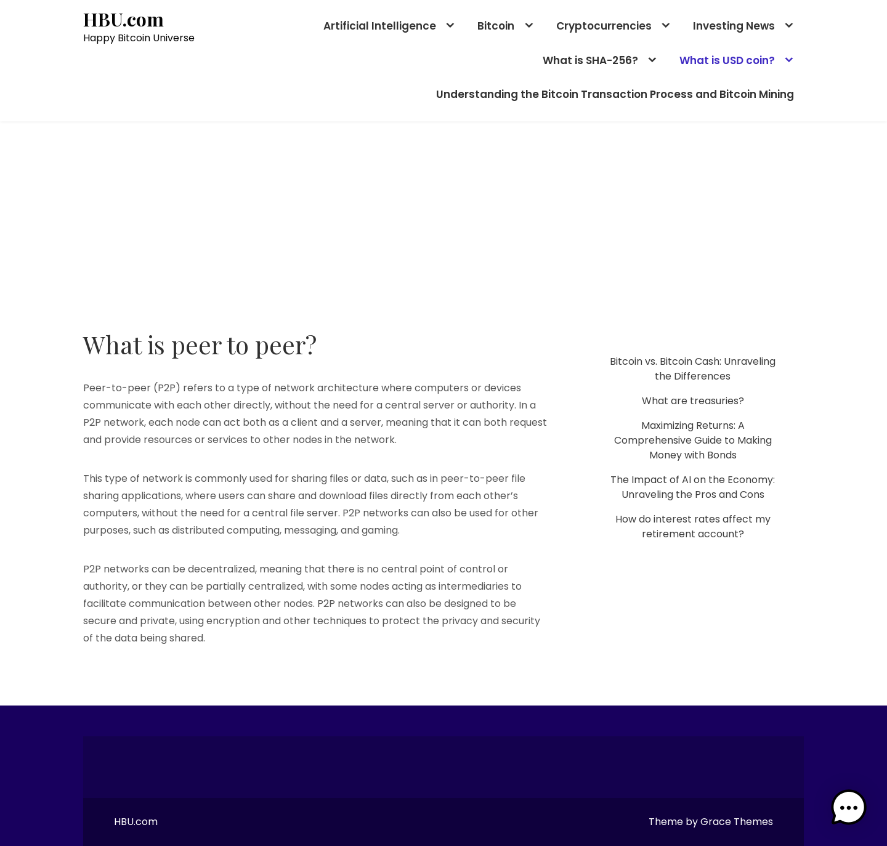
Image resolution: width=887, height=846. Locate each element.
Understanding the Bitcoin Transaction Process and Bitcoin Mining (615, 94)
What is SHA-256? (590, 60)
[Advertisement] (443, 214)
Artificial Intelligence (379, 25)
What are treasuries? (693, 401)
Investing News (734, 25)
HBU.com (123, 19)
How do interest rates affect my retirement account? (693, 526)
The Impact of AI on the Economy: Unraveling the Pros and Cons (692, 487)
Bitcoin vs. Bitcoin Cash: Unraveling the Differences (693, 368)
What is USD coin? (727, 60)
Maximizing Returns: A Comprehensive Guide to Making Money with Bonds (693, 440)
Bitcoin (495, 25)
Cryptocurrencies (604, 25)
